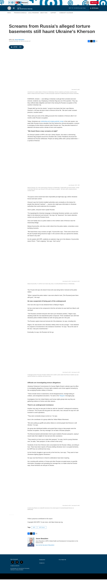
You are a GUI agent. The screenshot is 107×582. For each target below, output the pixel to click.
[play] (9, 11)
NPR (34, 530)
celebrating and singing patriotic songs (52, 124)
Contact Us (41, 565)
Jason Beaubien (19, 42)
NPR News (42, 530)
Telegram (62, 398)
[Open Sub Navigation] (12, 15)
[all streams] (94, 11)
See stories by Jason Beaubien (45, 547)
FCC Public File (62, 562)
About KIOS (43, 15)
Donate (95, 4)
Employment (42, 562)
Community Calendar (66, 15)
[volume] (13, 10)
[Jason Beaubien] (30, 544)
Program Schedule (20, 15)
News (9, 15)
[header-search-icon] (88, 3)
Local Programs (33, 15)
